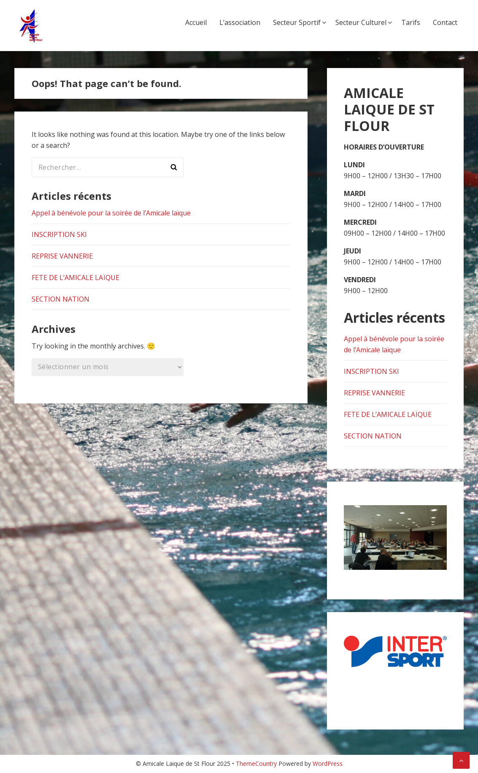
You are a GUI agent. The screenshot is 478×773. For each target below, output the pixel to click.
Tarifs (410, 22)
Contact (445, 22)
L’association (239, 22)
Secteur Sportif (297, 22)
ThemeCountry (256, 763)
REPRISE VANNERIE (62, 256)
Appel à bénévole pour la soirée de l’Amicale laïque (111, 213)
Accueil (196, 22)
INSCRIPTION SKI (59, 234)
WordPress (328, 763)
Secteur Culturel (360, 22)
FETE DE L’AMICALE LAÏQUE (75, 277)
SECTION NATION (60, 299)
